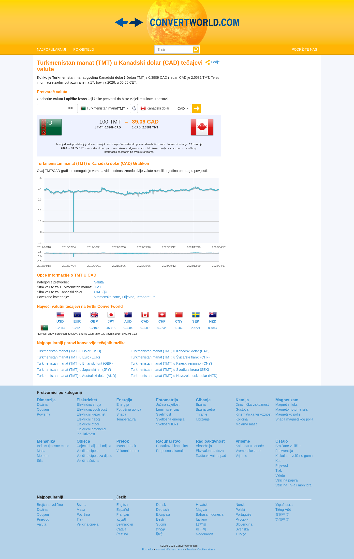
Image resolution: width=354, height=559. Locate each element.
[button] (104, 108)
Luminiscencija (167, 409)
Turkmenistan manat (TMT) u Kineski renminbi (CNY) (171, 363)
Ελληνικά (163, 514)
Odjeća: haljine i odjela (94, 446)
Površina (43, 414)
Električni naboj (88, 419)
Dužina (42, 404)
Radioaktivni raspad (211, 456)
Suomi (161, 524)
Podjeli (213, 62)
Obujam (43, 409)
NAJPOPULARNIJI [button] (51, 49)
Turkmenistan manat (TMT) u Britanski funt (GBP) (75, 363)
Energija (122, 404)
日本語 (201, 524)
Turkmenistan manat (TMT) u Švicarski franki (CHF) (170, 357)
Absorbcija (204, 446)
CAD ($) (100, 292)
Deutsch (162, 510)
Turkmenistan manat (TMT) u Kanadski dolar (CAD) (170, 351)
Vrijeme (241, 456)
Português (243, 514)
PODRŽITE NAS (304, 49)
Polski (240, 510)
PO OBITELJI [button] (83, 49)
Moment (43, 456)
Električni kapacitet (91, 414)
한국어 (201, 529)
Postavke (147, 549)
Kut (277, 461)
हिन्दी (159, 534)
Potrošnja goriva (128, 409)
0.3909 (144, 328)
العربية (121, 519)
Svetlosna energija (170, 419)
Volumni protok (127, 451)
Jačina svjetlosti (168, 404)
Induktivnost (86, 434)
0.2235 (161, 328)
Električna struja (89, 404)
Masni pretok (126, 446)
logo (177, 22)
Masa (41, 451)
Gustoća (242, 409)
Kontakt (160, 549)
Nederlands (205, 534)
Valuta (99, 282)
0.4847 (212, 328)
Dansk (161, 505)
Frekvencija (284, 451)
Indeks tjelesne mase (53, 446)
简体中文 (282, 514)
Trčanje (201, 414)
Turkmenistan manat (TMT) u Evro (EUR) (68, 357)
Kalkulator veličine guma (294, 456)
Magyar (201, 510)
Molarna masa (246, 424)
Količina (242, 419)
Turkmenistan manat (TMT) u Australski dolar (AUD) (76, 376)
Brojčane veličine (288, 446)
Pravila (190, 549)
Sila (40, 461)
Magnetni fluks (286, 404)
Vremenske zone (107, 297)
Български (124, 524)
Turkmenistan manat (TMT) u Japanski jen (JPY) (74, 370)
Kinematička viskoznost (253, 414)
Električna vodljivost (92, 409)
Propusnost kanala (170, 451)
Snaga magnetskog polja (294, 419)
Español (122, 510)
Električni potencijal (91, 429)
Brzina (201, 404)
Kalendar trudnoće (250, 446)
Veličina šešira (88, 461)
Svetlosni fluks (167, 424)
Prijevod (128, 297)
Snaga (121, 414)
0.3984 (128, 328)
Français (123, 514)
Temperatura (146, 297)
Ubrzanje (203, 419)
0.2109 (94, 328)
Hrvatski (202, 505)
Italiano (201, 519)
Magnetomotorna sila (291, 409)
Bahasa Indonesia (209, 514)
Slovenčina (244, 524)
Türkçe (241, 534)
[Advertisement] (273, 94)
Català (121, 529)
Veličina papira (286, 480)
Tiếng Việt (283, 510)
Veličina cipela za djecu (94, 456)
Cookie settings (206, 549)
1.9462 (178, 328)
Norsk (240, 505)
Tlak (278, 470)
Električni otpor (88, 424)
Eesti (160, 519)
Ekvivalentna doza (210, 451)
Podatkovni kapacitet (172, 446)
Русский (242, 519)
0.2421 (77, 328)
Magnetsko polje (287, 414)
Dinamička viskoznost (252, 404)
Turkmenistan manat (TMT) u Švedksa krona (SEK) (170, 370)
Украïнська (284, 505)
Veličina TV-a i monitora (293, 485)
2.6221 (195, 328)
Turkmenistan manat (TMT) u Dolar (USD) (69, 351)
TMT (97, 287)
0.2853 (60, 328)
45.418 (111, 328)
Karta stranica (175, 549)
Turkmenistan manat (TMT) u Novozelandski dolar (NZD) (174, 376)
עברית (160, 529)
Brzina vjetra (205, 409)
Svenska (242, 529)
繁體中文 (282, 519)
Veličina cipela (88, 451)
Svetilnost (163, 414)
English (122, 505)
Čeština (122, 534)
